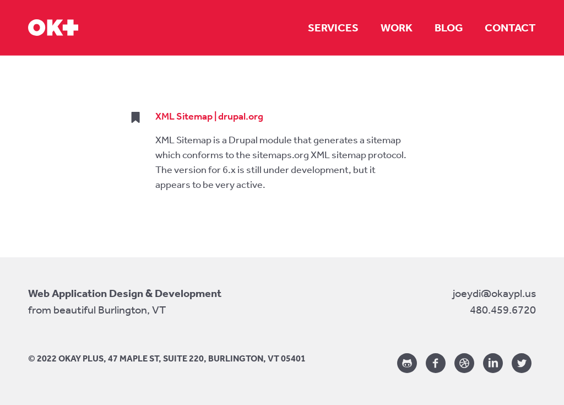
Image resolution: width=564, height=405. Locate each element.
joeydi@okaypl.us (494, 293)
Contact (510, 27)
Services (333, 27)
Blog (449, 27)
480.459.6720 (503, 309)
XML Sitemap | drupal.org (209, 116)
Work (397, 27)
